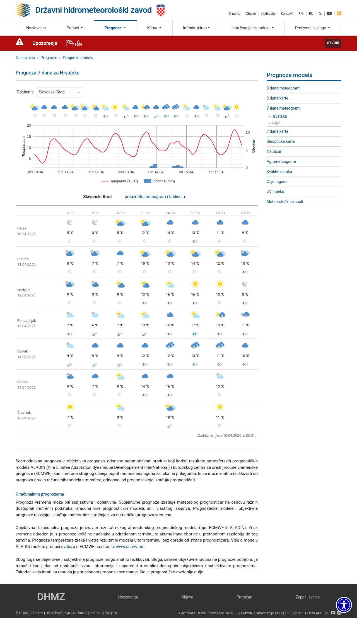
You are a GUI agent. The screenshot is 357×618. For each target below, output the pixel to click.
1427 (278, 613)
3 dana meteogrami (283, 88)
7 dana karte (277, 131)
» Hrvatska (278, 116)
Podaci (75, 27)
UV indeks (275, 191)
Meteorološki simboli (285, 201)
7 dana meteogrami (284, 108)
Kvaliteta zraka (279, 171)
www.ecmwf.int (130, 546)
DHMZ (51, 597)
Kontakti (287, 14)
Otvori (333, 43)
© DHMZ (22, 613)
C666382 (231, 613)
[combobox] (59, 92)
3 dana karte (277, 98)
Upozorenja (44, 43)
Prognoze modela (78, 57)
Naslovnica (36, 27)
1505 (289, 613)
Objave (251, 14)
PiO (301, 14)
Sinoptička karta (281, 141)
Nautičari (274, 151)
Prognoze (115, 27)
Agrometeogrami (281, 161)
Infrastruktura (197, 27)
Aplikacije (268, 14)
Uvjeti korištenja (58, 613)
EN (311, 14)
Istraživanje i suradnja (252, 27)
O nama (234, 14)
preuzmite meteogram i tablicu (153, 196)
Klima (154, 27)
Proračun (244, 597)
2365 (299, 613)
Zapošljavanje (308, 597)
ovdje (66, 546)
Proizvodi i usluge (313, 27)
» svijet (275, 123)
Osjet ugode (277, 181)
